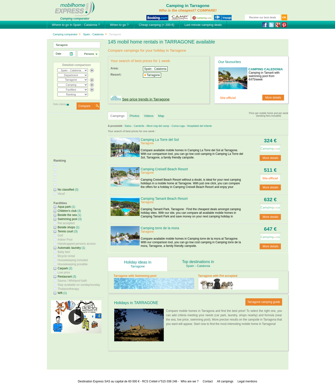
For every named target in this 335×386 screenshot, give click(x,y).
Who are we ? (190, 381)
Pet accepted (66, 223)
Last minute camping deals (203, 25)
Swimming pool (67, 219)
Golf (60, 235)
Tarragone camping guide (263, 302)
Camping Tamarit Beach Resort (164, 198)
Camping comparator (65, 34)
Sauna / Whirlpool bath (72, 280)
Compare (84, 106)
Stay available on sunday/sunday (79, 284)
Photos (134, 116)
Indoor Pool (65, 239)
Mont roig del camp (158, 125)
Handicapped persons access (77, 243)
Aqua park (64, 206)
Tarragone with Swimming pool (135, 276)
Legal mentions (247, 381)
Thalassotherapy (68, 289)
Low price (64, 272)
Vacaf (61, 193)
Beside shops (66, 227)
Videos (149, 116)
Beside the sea (67, 215)
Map (161, 116)
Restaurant (65, 276)
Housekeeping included (73, 260)
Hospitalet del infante (199, 125)
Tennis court (65, 231)
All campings (225, 381)
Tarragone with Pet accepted (217, 276)
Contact (208, 381)
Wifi (60, 293)
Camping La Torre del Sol (160, 140)
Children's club (67, 211)
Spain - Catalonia (92, 34)
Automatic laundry (69, 248)
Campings (117, 116)
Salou (128, 125)
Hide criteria (59, 104)
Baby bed (64, 252)
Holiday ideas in (137, 264)
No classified (66, 189)
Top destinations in (198, 264)
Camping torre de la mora (160, 228)
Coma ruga (178, 125)
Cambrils (139, 125)
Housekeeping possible (73, 264)
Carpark (63, 268)
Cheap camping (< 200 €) (156, 25)
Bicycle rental (66, 256)
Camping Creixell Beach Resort (164, 169)
